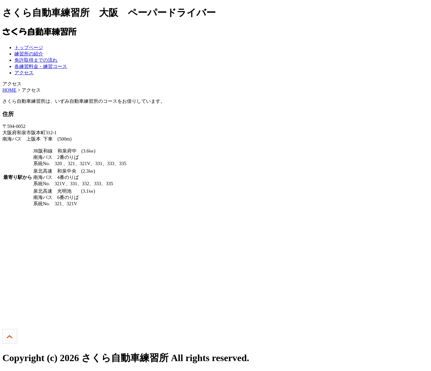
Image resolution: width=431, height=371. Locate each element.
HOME (9, 90)
